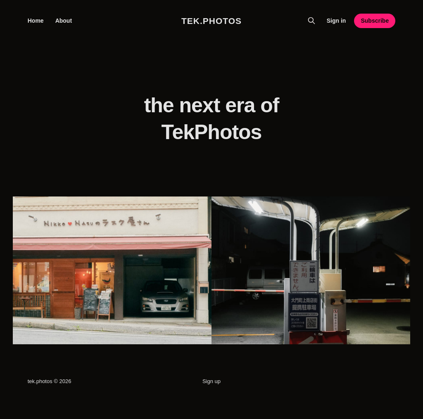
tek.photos (211, 21)
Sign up (211, 381)
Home (36, 20)
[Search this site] (311, 20)
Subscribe (375, 20)
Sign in (336, 20)
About (63, 20)
